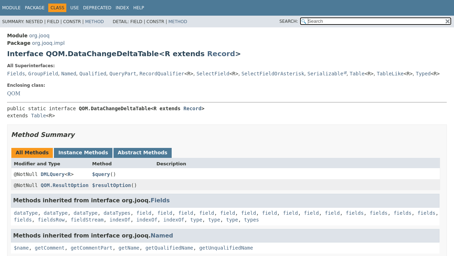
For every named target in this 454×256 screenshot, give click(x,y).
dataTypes (117, 213)
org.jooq (39, 35)
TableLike (390, 73)
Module (11, 7)
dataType (26, 213)
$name (21, 248)
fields (355, 213)
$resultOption (111, 185)
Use (74, 7)
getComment (50, 248)
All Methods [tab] (32, 152)
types (251, 220)
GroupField (43, 73)
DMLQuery (53, 174)
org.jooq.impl (48, 43)
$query (101, 174)
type (196, 220)
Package (34, 7)
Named (68, 73)
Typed (423, 73)
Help (138, 7)
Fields (16, 73)
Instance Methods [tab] (83, 152)
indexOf (120, 220)
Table (357, 73)
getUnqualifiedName (226, 248)
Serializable (325, 73)
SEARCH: (288, 21)
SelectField (212, 73)
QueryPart (123, 73)
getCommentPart (91, 248)
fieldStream (87, 220)
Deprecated (97, 7)
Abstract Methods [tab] (142, 152)
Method (94, 21)
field (144, 213)
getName (128, 248)
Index (122, 7)
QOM (13, 93)
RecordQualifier (161, 73)
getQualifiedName (169, 248)
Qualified (92, 73)
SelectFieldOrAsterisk (273, 73)
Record (221, 53)
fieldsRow (51, 220)
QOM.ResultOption (65, 185)
